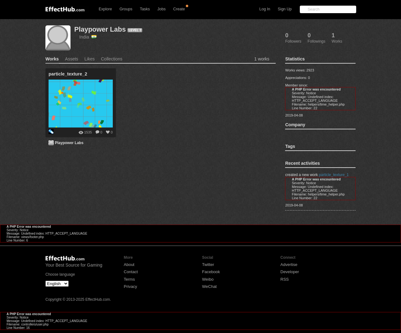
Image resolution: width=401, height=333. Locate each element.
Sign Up (285, 9)
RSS (284, 279)
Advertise (288, 264)
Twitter (208, 264)
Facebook (211, 271)
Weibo (208, 279)
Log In (264, 9)
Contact (131, 271)
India (87, 36)
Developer (289, 271)
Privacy (130, 286)
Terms (129, 279)
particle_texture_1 (334, 175)
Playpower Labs (100, 29)
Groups (125, 9)
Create (179, 9)
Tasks (145, 9)
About (129, 264)
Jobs (161, 9)
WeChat (209, 286)
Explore (105, 9)
